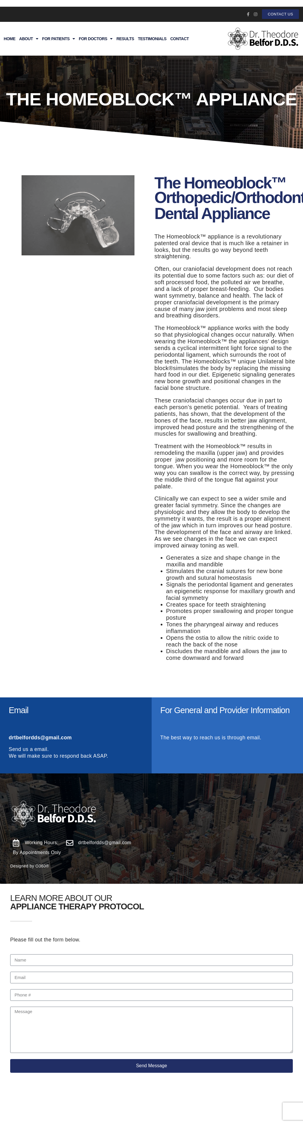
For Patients (58, 38)
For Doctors (96, 38)
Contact (179, 38)
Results (125, 38)
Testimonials (152, 38)
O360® (42, 866)
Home (9, 38)
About (28, 38)
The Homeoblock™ (220, 183)
